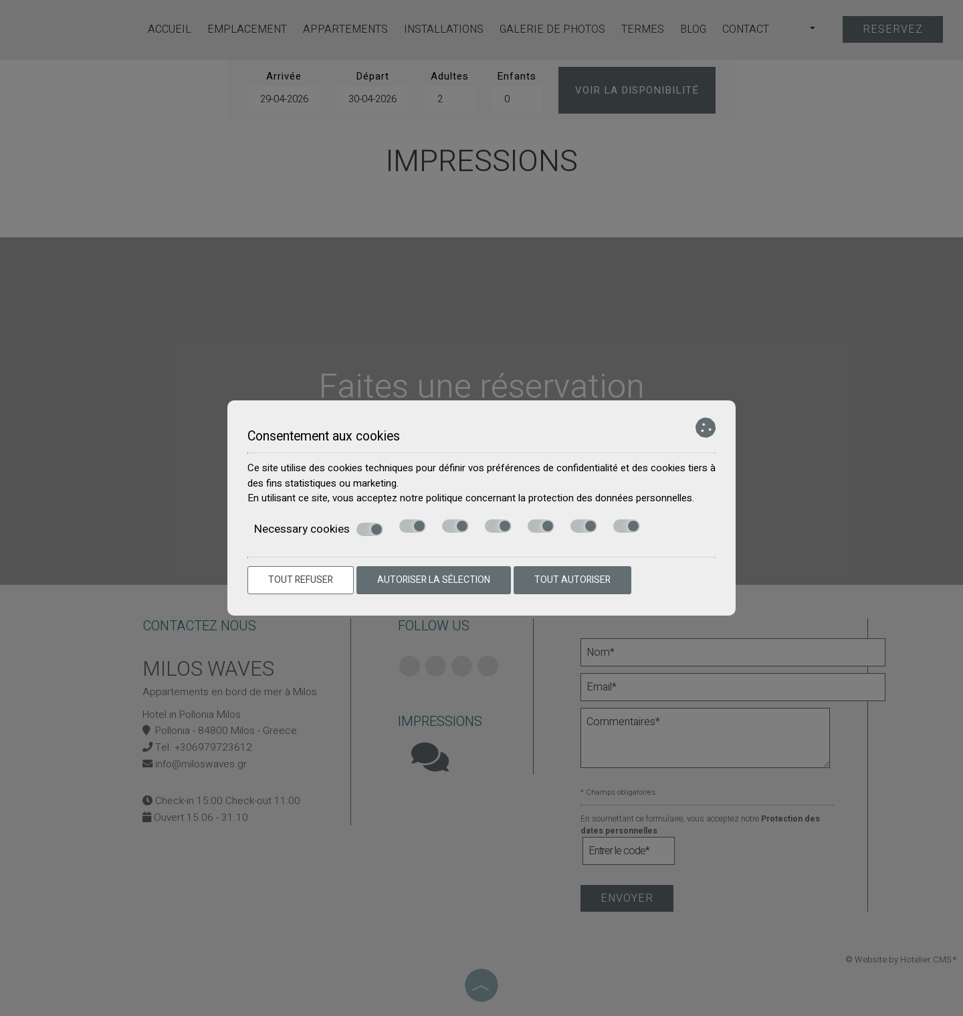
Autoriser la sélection (433, 580)
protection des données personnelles (610, 498)
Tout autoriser (572, 580)
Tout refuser (300, 580)
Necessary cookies (318, 529)
